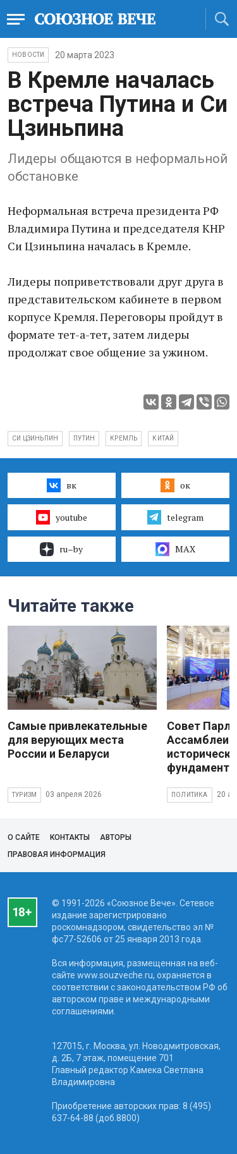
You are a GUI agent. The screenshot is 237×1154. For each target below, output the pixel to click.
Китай (163, 438)
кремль (123, 438)
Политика (189, 794)
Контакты (70, 837)
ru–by (61, 549)
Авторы (115, 837)
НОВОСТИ (28, 54)
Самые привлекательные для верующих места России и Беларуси (77, 739)
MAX (175, 549)
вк (61, 485)
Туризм (24, 794)
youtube (61, 517)
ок (175, 485)
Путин (84, 438)
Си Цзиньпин (35, 438)
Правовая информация (57, 854)
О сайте (24, 837)
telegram (175, 517)
